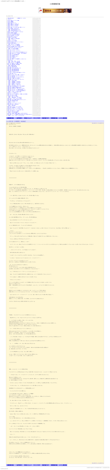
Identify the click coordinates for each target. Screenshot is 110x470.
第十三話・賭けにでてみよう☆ (13, 36)
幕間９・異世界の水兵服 (12, 65)
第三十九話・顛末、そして (12, 73)
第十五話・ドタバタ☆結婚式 (12, 40)
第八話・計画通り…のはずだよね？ (13, 28)
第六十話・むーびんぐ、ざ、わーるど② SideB (15, 108)
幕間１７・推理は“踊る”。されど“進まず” (15, 97)
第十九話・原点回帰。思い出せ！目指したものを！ (16, 46)
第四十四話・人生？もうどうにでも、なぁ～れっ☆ (16, 79)
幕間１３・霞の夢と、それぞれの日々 (14, 83)
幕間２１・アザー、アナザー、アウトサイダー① (16, 115)
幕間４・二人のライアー (12, 39)
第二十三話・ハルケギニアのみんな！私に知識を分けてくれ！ (17, 52)
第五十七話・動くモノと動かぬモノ (13, 104)
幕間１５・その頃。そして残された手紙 (14, 91)
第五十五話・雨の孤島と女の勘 (13, 100)
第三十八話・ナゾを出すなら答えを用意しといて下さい (16, 72)
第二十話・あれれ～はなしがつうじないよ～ (15, 47)
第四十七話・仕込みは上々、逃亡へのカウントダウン (16, 88)
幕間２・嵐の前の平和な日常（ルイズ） (14, 30)
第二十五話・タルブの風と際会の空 (13, 54)
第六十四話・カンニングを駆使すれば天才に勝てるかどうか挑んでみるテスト (20, 114)
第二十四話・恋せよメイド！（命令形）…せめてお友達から (17, 53)
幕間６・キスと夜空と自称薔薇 (13, 48)
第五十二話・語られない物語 (12, 95)
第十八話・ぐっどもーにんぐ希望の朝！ (14, 45)
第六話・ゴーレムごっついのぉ (13, 26)
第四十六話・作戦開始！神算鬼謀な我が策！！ (15, 87)
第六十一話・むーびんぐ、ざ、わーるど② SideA (16, 109)
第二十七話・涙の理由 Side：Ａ (13, 56)
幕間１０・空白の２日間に (12, 80)
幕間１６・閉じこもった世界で (13, 96)
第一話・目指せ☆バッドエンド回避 (13, 20)
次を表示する (101, 123)
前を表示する (95, 123)
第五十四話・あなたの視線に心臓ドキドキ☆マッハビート (17, 99)
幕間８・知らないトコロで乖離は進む (14, 62)
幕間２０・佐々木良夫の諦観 (13, 112)
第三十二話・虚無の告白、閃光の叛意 (14, 64)
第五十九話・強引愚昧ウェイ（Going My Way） (15, 107)
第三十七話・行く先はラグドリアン (13, 71)
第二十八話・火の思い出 (11, 57)
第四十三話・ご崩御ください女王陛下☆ (14, 78)
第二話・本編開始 (10, 21)
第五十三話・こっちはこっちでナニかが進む (15, 98)
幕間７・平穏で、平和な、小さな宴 (14, 61)
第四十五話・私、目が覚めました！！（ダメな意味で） (16, 86)
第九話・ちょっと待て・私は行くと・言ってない (15, 31)
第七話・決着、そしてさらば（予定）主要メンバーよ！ (16, 27)
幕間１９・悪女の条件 (11, 105)
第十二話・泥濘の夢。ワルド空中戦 (13, 35)
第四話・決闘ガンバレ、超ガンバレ (13, 23)
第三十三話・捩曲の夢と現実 (12, 66)
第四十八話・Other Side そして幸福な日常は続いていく (17, 89)
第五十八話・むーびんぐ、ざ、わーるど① (14, 106)
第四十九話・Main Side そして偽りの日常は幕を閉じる (16, 90)
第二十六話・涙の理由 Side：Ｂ (13, 55)
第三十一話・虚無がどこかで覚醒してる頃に (15, 63)
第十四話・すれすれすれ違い (12, 37)
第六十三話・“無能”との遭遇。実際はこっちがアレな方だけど (17, 113)
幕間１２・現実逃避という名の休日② (14, 82)
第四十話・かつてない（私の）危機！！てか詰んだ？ (16, 74)
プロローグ (9, 19)
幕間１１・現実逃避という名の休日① (14, 81)
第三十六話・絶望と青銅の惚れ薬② (13, 70)
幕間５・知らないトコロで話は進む (14, 44)
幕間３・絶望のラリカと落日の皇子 (14, 38)
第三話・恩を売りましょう (12, 22)
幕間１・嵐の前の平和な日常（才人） (14, 29)
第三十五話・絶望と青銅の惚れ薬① (13, 69)
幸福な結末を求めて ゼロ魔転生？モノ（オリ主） (17, 18)
